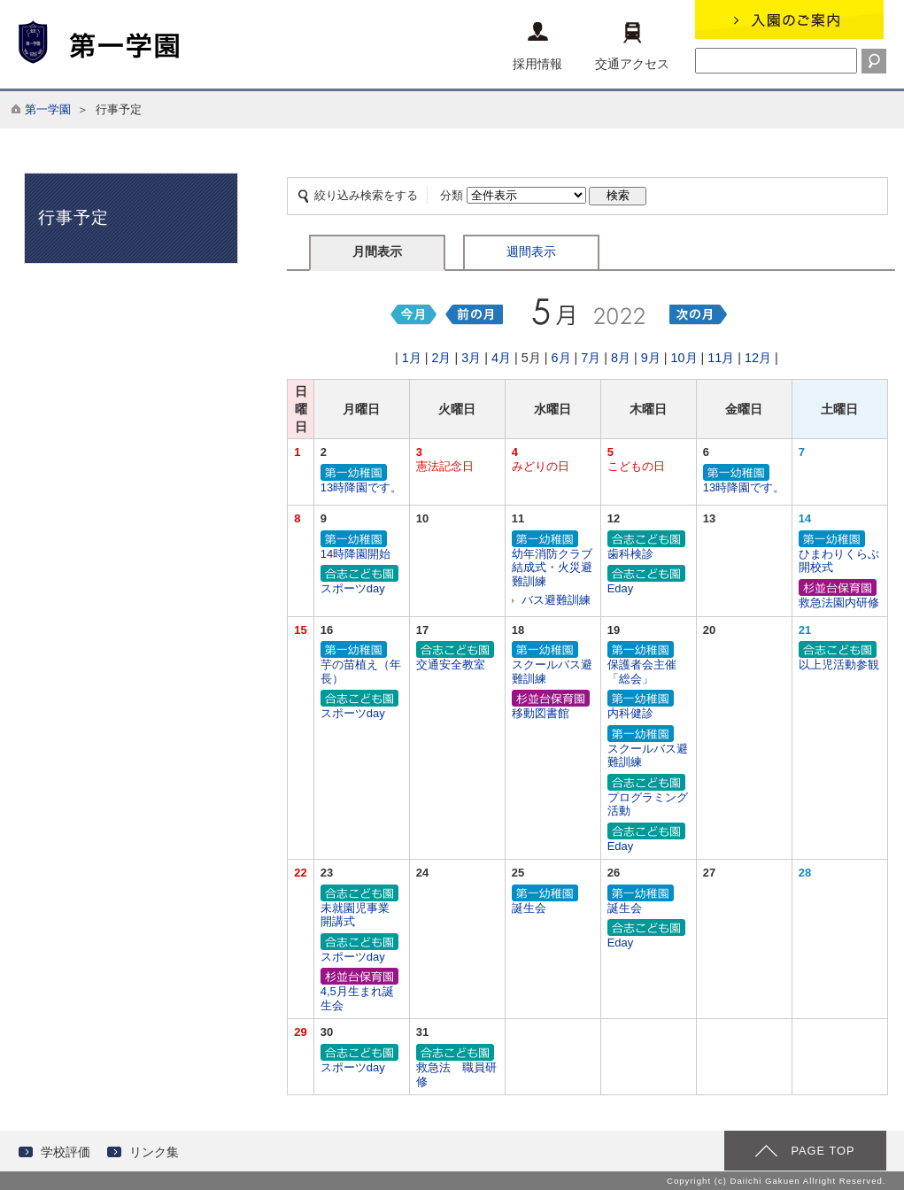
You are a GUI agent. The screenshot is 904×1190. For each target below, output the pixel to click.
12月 (758, 358)
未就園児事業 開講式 (362, 907)
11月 (720, 358)
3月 (471, 358)
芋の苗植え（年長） (362, 663)
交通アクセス (632, 46)
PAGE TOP (822, 1150)
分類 (451, 195)
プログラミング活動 (648, 796)
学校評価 (65, 1152)
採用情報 (537, 46)
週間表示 (531, 251)
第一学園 (48, 109)
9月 (651, 358)
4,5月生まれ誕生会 (362, 990)
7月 (590, 358)
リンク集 (154, 1152)
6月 (561, 358)
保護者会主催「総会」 (648, 663)
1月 (411, 358)
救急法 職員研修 (457, 1066)
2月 (441, 358)
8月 (620, 358)
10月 (684, 358)
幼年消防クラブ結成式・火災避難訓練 (553, 559)
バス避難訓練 (556, 600)
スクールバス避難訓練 (553, 663)
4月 (501, 358)
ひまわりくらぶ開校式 (840, 553)
